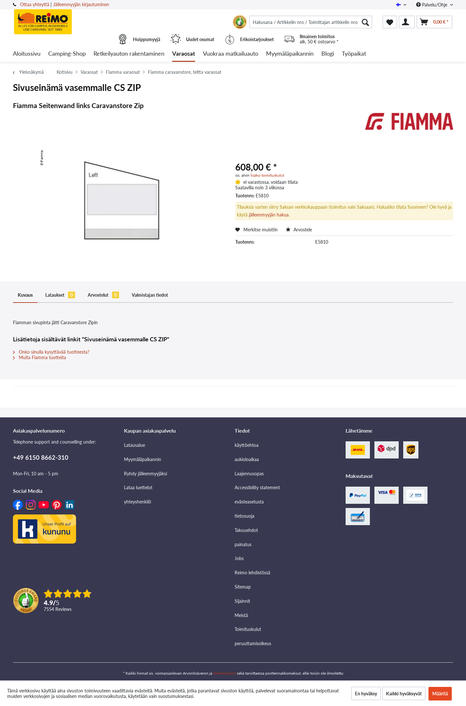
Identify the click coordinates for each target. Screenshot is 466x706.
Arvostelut (103, 295)
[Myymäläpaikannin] (290, 54)
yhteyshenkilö (137, 501)
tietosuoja (244, 516)
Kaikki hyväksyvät (404, 693)
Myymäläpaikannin (142, 459)
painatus (243, 544)
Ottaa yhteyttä (34, 4)
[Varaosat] (183, 54)
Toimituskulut (248, 629)
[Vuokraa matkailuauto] (230, 54)
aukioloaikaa (247, 459)
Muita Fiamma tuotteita (39, 357)
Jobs (239, 558)
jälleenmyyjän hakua (269, 214)
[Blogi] (327, 54)
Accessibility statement (257, 487)
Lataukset (60, 295)
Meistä (241, 615)
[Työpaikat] (354, 54)
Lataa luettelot (138, 487)
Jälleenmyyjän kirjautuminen (81, 4)
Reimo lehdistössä (252, 572)
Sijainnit (242, 601)
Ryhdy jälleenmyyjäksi (145, 473)
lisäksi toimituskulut (267, 175)
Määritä (440, 693)
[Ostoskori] (434, 22)
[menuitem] (310, 22)
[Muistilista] (390, 22)
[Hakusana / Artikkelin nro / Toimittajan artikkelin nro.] (310, 22)
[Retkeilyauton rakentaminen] (129, 54)
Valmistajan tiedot (150, 295)
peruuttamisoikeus (253, 643)
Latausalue (134, 445)
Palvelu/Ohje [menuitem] (432, 4)
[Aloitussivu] (26, 54)
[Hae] (365, 22)
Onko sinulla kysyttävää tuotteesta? (51, 352)
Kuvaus (25, 295)
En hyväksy (366, 693)
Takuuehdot (246, 530)
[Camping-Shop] (67, 54)
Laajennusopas (249, 473)
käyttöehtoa (247, 445)
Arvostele (299, 229)
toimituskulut (224, 673)
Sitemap (243, 587)
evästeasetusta (249, 501)
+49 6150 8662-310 (40, 457)
